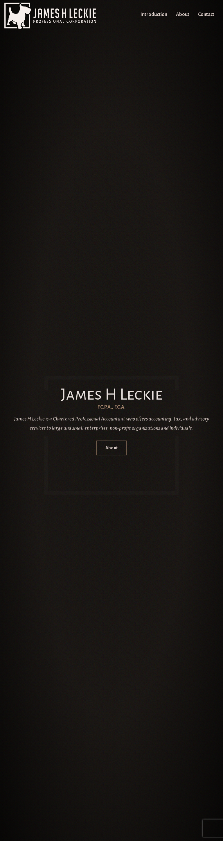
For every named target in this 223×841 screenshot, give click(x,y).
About (182, 14)
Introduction (154, 14)
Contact (206, 14)
